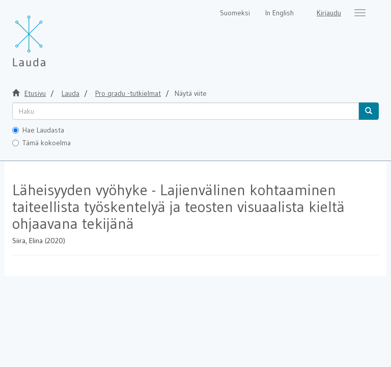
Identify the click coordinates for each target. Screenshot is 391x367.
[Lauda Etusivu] (50, 35)
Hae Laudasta (38, 130)
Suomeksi (235, 12)
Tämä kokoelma (41, 142)
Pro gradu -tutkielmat (128, 93)
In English (279, 12)
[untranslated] (185, 111)
